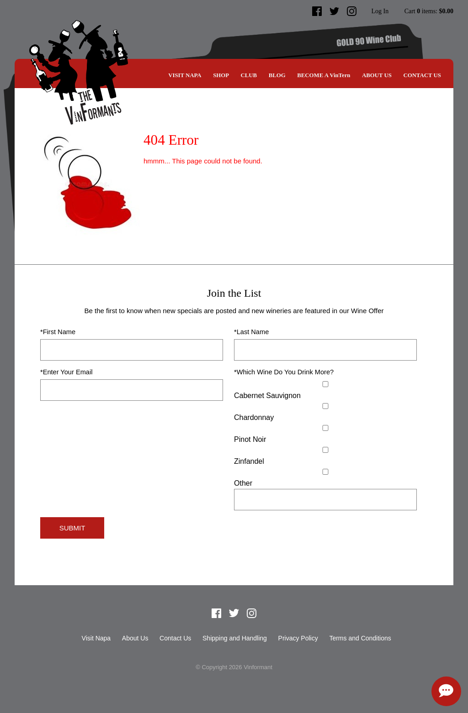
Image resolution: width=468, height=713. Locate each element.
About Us (377, 75)
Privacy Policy (298, 638)
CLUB (249, 75)
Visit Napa (184, 75)
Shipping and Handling (234, 638)
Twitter (335, 11)
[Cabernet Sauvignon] (325, 384)
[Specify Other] (325, 499)
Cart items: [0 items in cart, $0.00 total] (428, 11)
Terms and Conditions (360, 638)
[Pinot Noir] (325, 428)
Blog (277, 75)
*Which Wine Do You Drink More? (284, 372)
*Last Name (251, 332)
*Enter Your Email (66, 372)
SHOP (221, 75)
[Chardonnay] (325, 406)
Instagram (352, 11)
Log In (379, 11)
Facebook (317, 11)
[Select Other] (325, 472)
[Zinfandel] (325, 450)
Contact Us (422, 75)
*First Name (57, 332)
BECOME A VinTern (323, 75)
